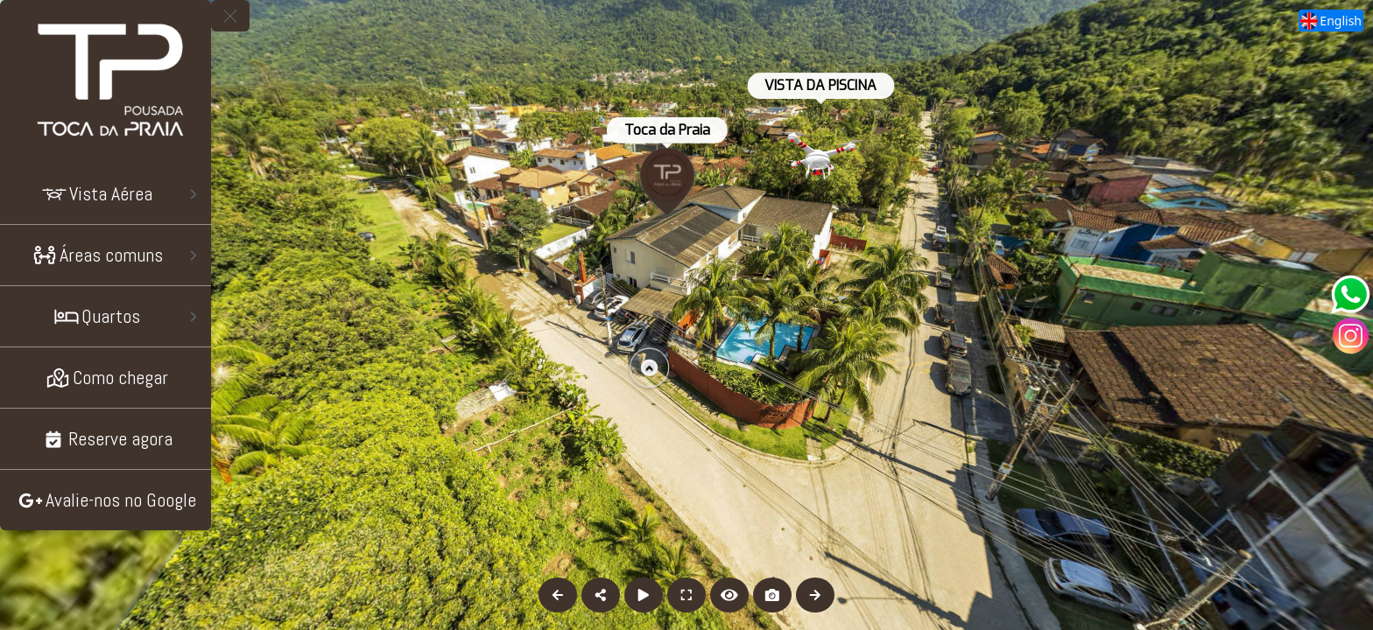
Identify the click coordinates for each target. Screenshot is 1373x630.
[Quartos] (105, 316)
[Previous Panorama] (558, 595)
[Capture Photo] (772, 595)
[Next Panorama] (815, 595)
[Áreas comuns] (105, 255)
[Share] (600, 595)
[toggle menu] (230, 16)
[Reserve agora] (105, 439)
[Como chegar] (105, 377)
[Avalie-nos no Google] (105, 500)
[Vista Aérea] (105, 194)
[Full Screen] (686, 595)
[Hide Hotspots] (729, 595)
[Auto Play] (643, 595)
